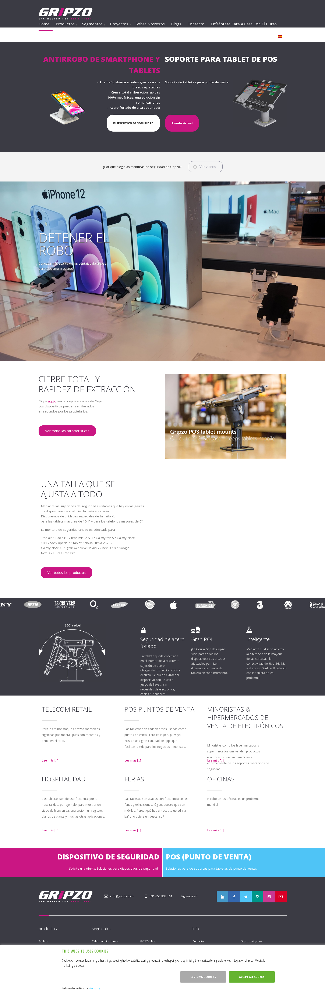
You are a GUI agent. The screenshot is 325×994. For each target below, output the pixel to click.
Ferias (134, 779)
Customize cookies (203, 977)
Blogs (176, 23)
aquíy (52, 401)
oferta (90, 868)
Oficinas (221, 779)
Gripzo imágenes (251, 941)
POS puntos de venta (159, 709)
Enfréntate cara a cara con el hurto (244, 23)
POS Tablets (148, 941)
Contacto (196, 23)
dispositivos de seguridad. (139, 868)
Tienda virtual (182, 123)
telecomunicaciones (59, 268)
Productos (65, 23)
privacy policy (94, 988)
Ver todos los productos (66, 572)
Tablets (43, 941)
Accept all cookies (252, 977)
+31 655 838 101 (160, 896)
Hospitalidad (63, 779)
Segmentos (92, 23)
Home (44, 23)
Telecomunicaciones (105, 941)
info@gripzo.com (122, 896)
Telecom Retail (67, 709)
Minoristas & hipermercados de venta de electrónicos (245, 717)
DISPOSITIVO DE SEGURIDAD (133, 123)
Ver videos (207, 166)
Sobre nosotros (150, 23)
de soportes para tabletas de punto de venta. (222, 868)
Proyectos (119, 23)
